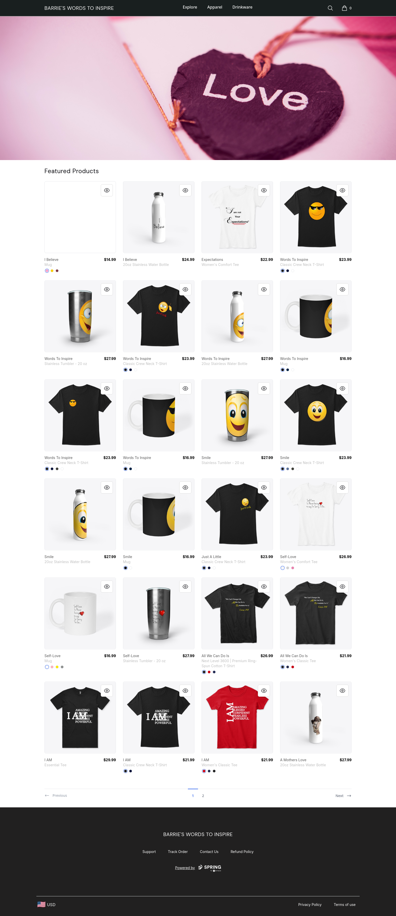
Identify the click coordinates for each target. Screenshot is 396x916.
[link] (80, 217)
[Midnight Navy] (214, 672)
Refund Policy (242, 851)
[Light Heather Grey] (287, 567)
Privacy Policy (310, 904)
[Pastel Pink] (52, 666)
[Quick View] (107, 190)
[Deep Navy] (287, 369)
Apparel (214, 7)
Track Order (178, 851)
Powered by (198, 868)
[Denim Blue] (287, 468)
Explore (190, 7)
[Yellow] (57, 666)
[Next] (343, 793)
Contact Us (209, 851)
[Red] (209, 672)
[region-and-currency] (46, 904)
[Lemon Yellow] (52, 270)
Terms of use (345, 904)
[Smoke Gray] (57, 468)
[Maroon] (57, 270)
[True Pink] (292, 567)
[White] (292, 270)
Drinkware (242, 7)
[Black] (282, 270)
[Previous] (55, 793)
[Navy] (287, 270)
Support (149, 851)
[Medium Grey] (62, 666)
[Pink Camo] (46, 270)
